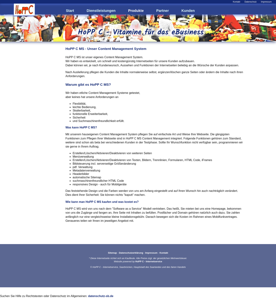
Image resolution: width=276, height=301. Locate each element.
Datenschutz (250, 2)
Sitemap (112, 252)
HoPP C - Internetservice (148, 261)
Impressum (266, 2)
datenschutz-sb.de (100, 296)
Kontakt (236, 2)
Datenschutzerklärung (131, 252)
